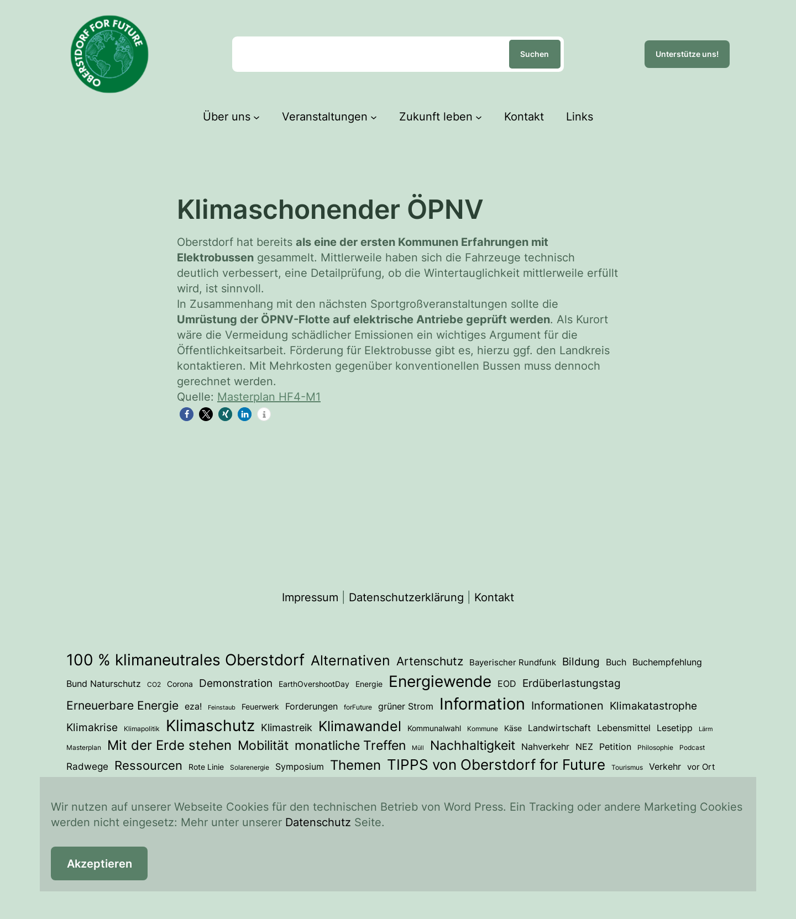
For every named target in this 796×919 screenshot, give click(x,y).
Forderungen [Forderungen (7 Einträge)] (311, 706)
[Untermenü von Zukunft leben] (478, 116)
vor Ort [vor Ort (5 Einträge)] (701, 767)
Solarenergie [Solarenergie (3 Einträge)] (249, 767)
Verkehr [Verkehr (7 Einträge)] (665, 766)
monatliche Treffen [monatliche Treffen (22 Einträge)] (350, 745)
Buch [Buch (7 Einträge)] (616, 662)
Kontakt (494, 597)
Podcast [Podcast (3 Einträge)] (692, 747)
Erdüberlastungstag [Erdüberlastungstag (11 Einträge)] (571, 683)
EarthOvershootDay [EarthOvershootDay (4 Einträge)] (314, 684)
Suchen (534, 54)
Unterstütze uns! (687, 54)
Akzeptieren (99, 863)
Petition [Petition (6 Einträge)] (615, 747)
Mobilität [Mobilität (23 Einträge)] (263, 745)
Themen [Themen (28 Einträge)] (355, 765)
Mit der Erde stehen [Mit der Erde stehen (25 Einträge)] (169, 745)
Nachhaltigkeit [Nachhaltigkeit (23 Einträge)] (472, 745)
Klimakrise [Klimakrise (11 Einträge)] (92, 727)
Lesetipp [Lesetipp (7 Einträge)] (675, 727)
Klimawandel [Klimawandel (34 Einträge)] (359, 725)
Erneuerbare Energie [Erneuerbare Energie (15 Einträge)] (122, 705)
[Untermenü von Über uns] (256, 116)
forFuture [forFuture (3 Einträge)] (358, 707)
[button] (186, 414)
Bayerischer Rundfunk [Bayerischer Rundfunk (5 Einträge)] (512, 663)
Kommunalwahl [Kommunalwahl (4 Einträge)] (434, 728)
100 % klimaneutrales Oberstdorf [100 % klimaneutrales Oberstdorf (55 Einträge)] (185, 659)
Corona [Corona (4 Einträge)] (180, 684)
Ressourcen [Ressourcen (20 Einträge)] (148, 765)
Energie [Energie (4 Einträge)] (369, 684)
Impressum (310, 597)
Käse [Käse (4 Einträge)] (513, 728)
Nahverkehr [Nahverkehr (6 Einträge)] (545, 747)
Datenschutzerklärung (406, 597)
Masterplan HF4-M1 (269, 396)
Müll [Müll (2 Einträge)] (418, 748)
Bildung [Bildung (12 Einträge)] (581, 661)
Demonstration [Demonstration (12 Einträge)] (236, 683)
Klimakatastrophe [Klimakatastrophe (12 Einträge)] (653, 705)
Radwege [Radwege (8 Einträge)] (87, 766)
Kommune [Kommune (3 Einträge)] (482, 728)
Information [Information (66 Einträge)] (482, 703)
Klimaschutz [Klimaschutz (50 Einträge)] (210, 725)
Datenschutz (318, 822)
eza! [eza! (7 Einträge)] (193, 706)
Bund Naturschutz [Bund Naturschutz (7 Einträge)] (103, 683)
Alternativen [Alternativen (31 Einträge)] (350, 660)
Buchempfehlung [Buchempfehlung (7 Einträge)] (667, 662)
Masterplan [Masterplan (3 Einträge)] (83, 747)
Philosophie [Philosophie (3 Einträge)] (655, 747)
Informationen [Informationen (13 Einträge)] (567, 705)
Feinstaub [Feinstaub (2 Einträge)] (221, 707)
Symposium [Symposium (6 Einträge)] (299, 767)
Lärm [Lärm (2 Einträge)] (706, 729)
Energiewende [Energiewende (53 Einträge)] (440, 681)
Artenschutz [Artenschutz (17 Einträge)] (429, 661)
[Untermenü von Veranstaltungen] (373, 116)
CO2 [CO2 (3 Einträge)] (154, 684)
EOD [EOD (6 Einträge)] (507, 684)
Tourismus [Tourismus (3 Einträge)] (627, 767)
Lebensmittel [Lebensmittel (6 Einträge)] (624, 728)
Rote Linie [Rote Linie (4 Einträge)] (206, 767)
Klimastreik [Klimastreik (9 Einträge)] (286, 727)
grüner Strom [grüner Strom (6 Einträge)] (405, 706)
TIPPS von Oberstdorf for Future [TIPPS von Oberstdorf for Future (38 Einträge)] (496, 764)
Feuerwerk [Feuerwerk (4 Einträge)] (260, 706)
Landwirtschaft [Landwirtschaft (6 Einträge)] (559, 728)
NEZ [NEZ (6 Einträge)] (584, 747)
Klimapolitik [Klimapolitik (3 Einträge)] (142, 728)
